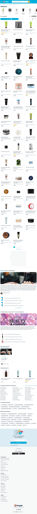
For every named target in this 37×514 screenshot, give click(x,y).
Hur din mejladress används (14, 445)
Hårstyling (14, 4)
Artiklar (2, 461)
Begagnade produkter (4, 470)
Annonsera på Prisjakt (5, 477)
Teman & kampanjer (4, 464)
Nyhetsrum (3, 490)
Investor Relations (4, 492)
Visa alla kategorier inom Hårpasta (31, 385)
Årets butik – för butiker (5, 479)
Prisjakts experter (4, 462)
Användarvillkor (3, 496)
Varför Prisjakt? (3, 474)
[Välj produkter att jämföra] (33, 19)
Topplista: (2, 270)
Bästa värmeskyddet (10, 270)
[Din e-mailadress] (18, 440)
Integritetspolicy (4, 499)
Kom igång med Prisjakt (5, 458)
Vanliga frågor (3, 486)
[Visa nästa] (23, 247)
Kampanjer (3, 469)
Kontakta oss (3, 487)
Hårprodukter (10, 4)
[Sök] (29, 2)
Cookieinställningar (4, 501)
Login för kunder (4, 480)
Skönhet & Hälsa (5, 4)
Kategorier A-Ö (3, 467)
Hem (1, 4)
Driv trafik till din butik (5, 476)
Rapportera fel (18, 249)
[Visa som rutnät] (32, 16)
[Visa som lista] (34, 16)
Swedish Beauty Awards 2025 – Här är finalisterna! (12, 312)
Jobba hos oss (3, 489)
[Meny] (1, 1)
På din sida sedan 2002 (5, 459)
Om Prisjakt (3, 484)
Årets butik (3, 465)
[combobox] (20, 2)
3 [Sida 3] (17, 247)
